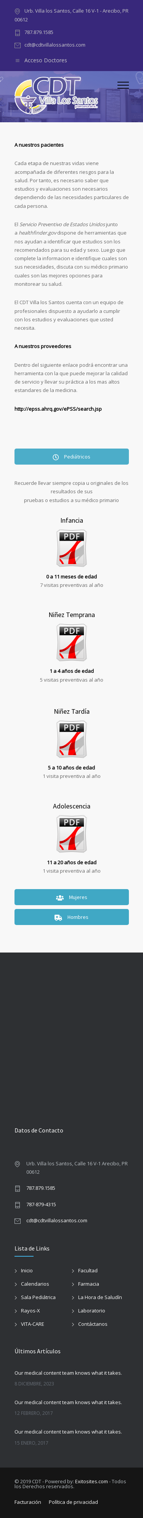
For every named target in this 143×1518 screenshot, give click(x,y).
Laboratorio (91, 1310)
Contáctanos (93, 1323)
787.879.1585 (38, 32)
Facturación (27, 1502)
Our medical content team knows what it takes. (68, 1372)
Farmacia (88, 1283)
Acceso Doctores (45, 60)
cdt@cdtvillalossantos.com (54, 44)
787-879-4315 (41, 1204)
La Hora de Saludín (100, 1297)
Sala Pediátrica (38, 1297)
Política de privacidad (73, 1502)
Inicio (27, 1270)
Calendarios (35, 1283)
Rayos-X (30, 1310)
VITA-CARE (32, 1323)
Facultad (88, 1270)
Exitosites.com (91, 1481)
